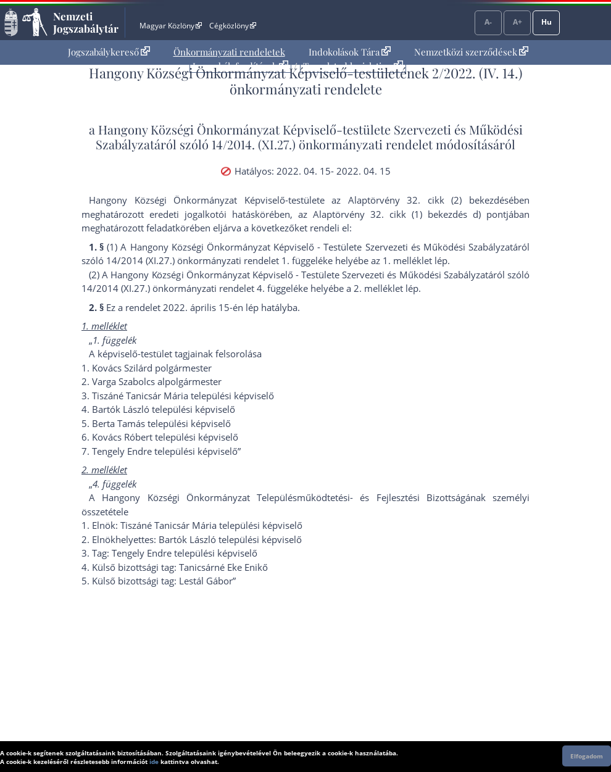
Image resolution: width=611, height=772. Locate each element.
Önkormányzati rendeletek (229, 52)
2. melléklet (378, 288)
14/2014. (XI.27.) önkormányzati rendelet (322, 144)
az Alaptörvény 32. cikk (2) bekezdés (420, 200)
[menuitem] (109, 52)
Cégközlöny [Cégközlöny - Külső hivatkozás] (232, 25)
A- (488, 22)
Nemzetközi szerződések (471, 52)
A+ (517, 22)
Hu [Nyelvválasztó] (546, 22)
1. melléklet (407, 260)
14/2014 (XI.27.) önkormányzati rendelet (192, 260)
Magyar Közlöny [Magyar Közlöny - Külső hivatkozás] (170, 25)
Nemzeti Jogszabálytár (85, 22)
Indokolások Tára (350, 52)
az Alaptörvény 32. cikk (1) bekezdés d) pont (402, 214)
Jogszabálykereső (109, 52)
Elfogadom (586, 756)
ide (154, 761)
